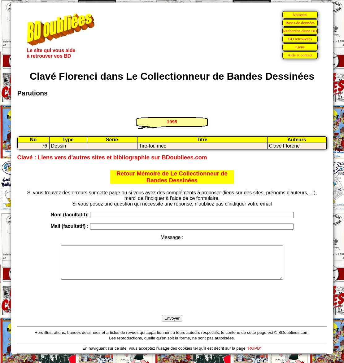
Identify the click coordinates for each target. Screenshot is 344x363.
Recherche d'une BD (300, 31)
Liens (300, 47)
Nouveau (300, 14)
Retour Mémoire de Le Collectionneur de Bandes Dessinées (172, 177)
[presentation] (172, 304)
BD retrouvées (300, 39)
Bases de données (300, 22)
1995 (172, 121)
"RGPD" (254, 354)
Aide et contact (300, 55)
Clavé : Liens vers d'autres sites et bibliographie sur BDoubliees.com (112, 157)
